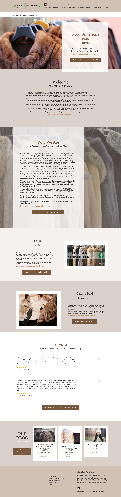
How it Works (53, 8)
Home (45, 8)
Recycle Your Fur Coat (68, 8)
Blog (106, 8)
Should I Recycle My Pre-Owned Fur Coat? (70, 448)
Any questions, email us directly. (84, 54)
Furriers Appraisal (85, 8)
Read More (44, 454)
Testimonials (98, 8)
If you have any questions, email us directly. (60, 114)
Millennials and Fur (95, 445)
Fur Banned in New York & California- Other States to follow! (44, 447)
